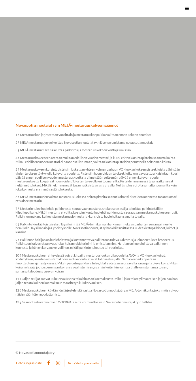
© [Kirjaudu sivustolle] (17, 352)
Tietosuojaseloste (29, 363)
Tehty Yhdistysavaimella (83, 363)
